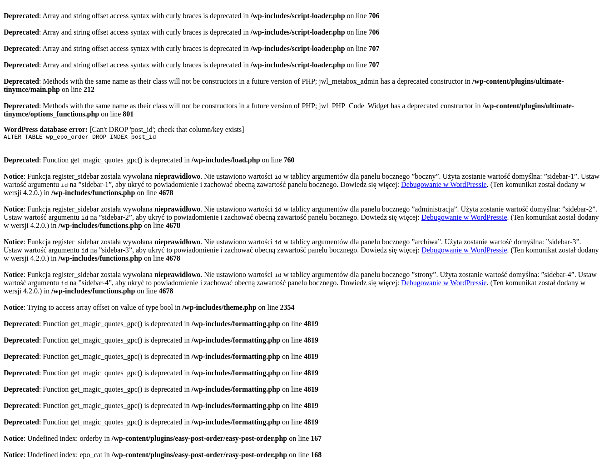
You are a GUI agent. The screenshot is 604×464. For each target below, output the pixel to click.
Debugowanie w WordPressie (444, 186)
